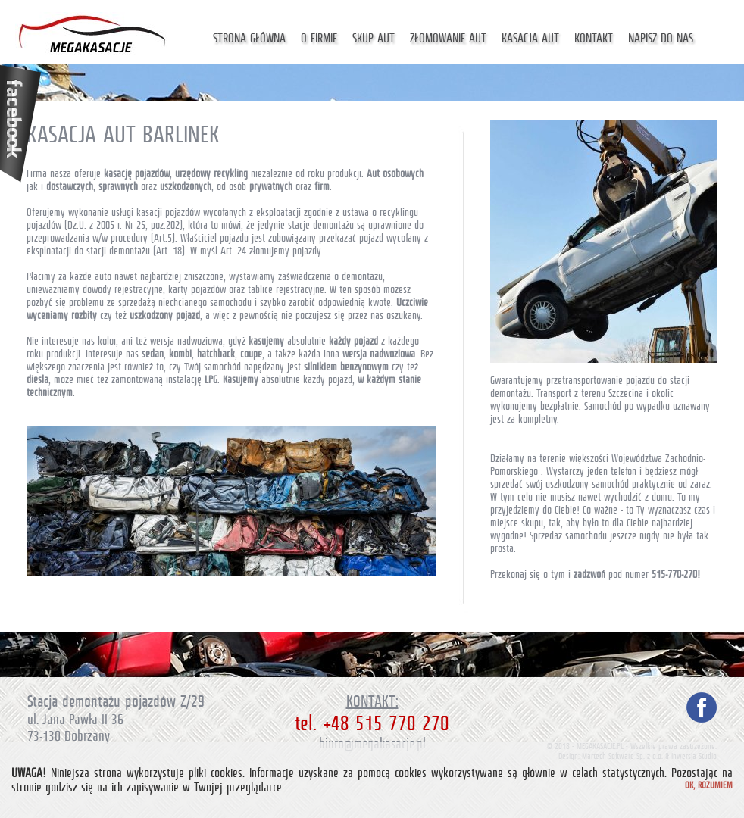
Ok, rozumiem (709, 785)
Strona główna (249, 38)
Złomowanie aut (448, 38)
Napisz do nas (660, 38)
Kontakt (593, 38)
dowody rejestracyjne (123, 289)
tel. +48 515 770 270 (372, 723)
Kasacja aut (530, 38)
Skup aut (373, 38)
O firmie (319, 38)
